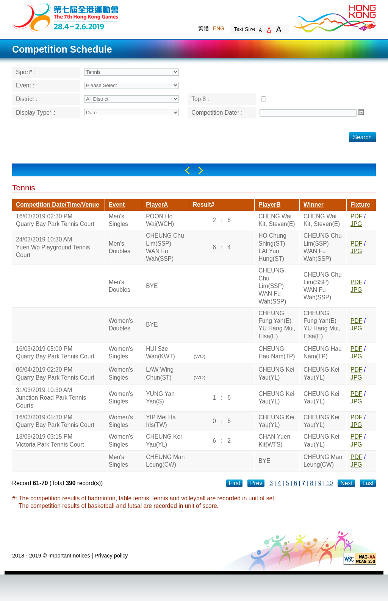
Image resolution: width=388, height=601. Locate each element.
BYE (152, 286)
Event (117, 204)
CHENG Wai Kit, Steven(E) (276, 220)
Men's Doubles (119, 247)
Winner (314, 204)
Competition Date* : (216, 112)
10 (329, 483)
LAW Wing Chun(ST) (160, 373)
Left (187, 170)
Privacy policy (111, 556)
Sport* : (26, 72)
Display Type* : (35, 112)
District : (26, 99)
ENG (218, 28)
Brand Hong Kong (334, 17)
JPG (356, 224)
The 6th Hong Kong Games (65, 17)
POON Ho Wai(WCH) (160, 220)
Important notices (69, 556)
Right (201, 170)
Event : (25, 85)
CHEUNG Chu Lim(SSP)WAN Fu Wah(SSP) (165, 247)
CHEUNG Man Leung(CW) (165, 461)
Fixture (360, 204)
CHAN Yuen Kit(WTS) (274, 440)
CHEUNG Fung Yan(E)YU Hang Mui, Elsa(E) (276, 324)
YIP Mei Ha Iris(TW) (161, 421)
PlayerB (269, 204)
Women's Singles (121, 353)
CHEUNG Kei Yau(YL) (276, 373)
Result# (203, 204)
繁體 (203, 28)
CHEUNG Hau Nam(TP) (276, 353)
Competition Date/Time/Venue (57, 204)
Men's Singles (118, 220)
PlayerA (157, 204)
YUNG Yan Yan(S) (160, 398)
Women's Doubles (121, 325)
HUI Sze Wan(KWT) (160, 353)
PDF (356, 216)
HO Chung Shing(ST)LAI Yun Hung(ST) (272, 247)
